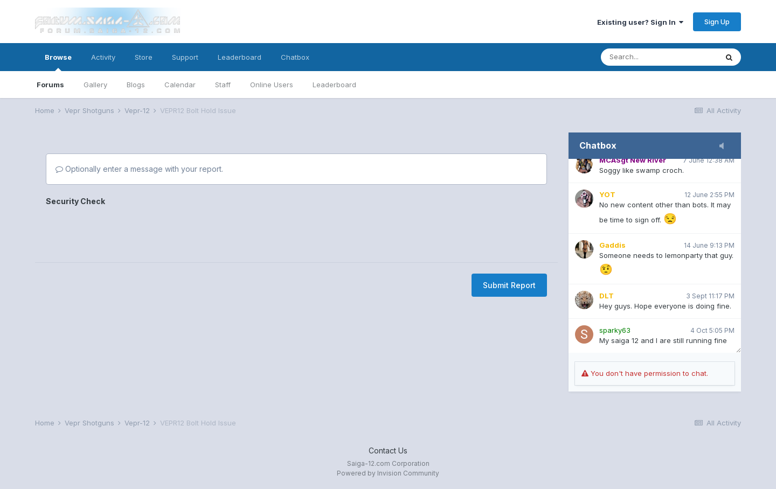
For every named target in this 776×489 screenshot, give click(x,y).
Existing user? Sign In (640, 22)
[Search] (659, 57)
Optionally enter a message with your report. (139, 168)
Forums (50, 84)
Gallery (95, 84)
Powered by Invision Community (388, 473)
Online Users (271, 84)
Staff (223, 84)
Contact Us (388, 450)
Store (144, 57)
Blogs (136, 84)
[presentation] (128, 230)
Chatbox (295, 57)
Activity (103, 57)
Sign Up (717, 21)
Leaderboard (334, 84)
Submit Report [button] (509, 285)
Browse (58, 62)
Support (185, 57)
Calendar (180, 84)
